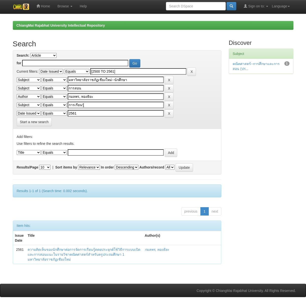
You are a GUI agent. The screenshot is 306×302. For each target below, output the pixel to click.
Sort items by (66, 167)
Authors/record (151, 167)
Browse (64, 6)
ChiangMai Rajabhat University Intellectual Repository (60, 25)
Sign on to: (256, 6)
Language (281, 6)
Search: (23, 55)
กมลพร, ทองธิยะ (157, 250)
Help (83, 6)
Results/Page (27, 167)
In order (107, 167)
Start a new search (34, 122)
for (19, 63)
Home (43, 6)
